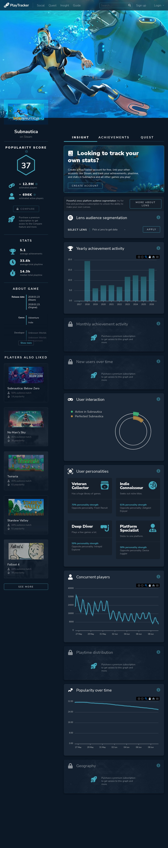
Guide (77, 5)
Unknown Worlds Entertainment (37, 340)
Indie (30, 323)
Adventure (33, 318)
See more (26, 586)
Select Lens (77, 237)
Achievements (113, 137)
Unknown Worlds (37, 333)
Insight (64, 5)
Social (41, 5)
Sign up (141, 5)
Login (159, 5)
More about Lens (146, 211)
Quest (52, 5)
